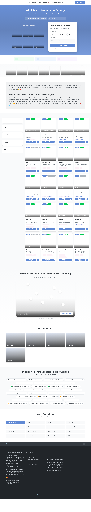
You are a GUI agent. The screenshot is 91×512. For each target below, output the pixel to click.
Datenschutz (42, 505)
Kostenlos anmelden (66, 317)
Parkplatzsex (32, 2)
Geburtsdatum (53, 31)
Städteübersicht (29, 465)
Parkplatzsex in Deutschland (32, 472)
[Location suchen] (73, 2)
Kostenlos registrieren (63, 45)
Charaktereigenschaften (31, 468)
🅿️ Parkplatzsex (9, 457)
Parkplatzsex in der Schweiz (32, 477)
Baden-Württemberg (24, 457)
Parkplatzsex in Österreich (32, 475)
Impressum (49, 505)
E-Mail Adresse (53, 37)
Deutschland (16, 457)
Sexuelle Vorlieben (30, 470)
